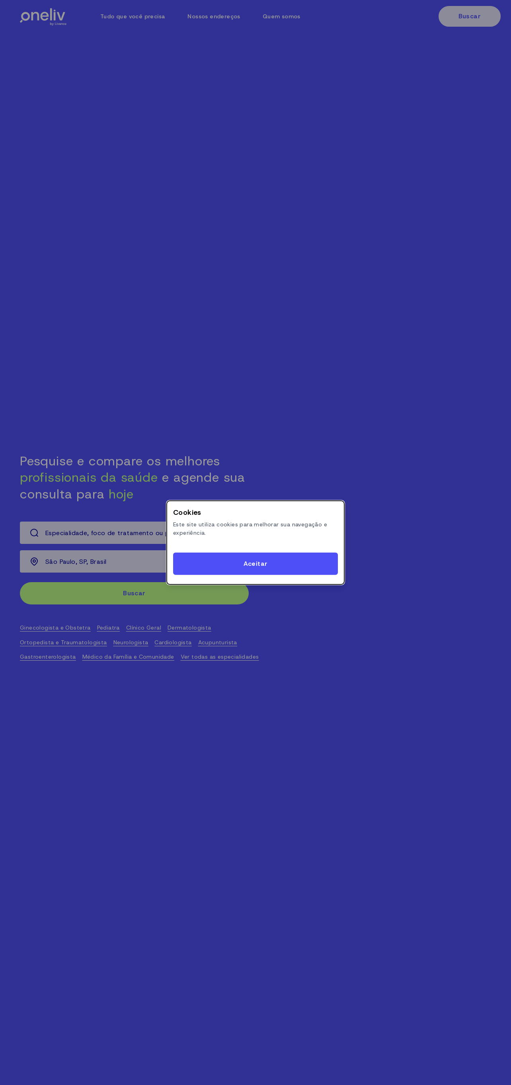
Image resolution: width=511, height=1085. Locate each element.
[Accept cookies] (255, 564)
